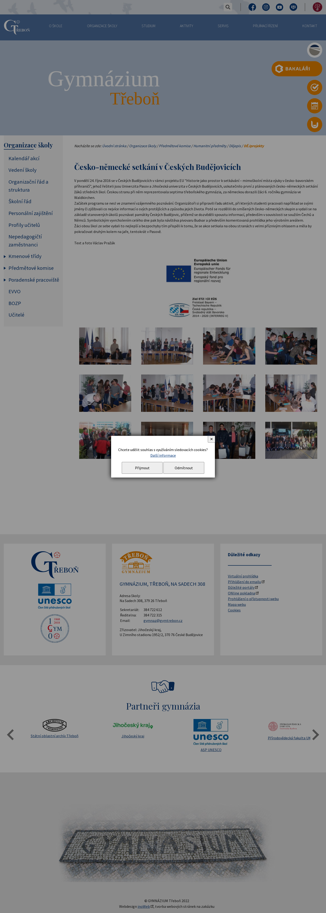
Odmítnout (184, 467)
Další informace (163, 455)
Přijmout (142, 467)
